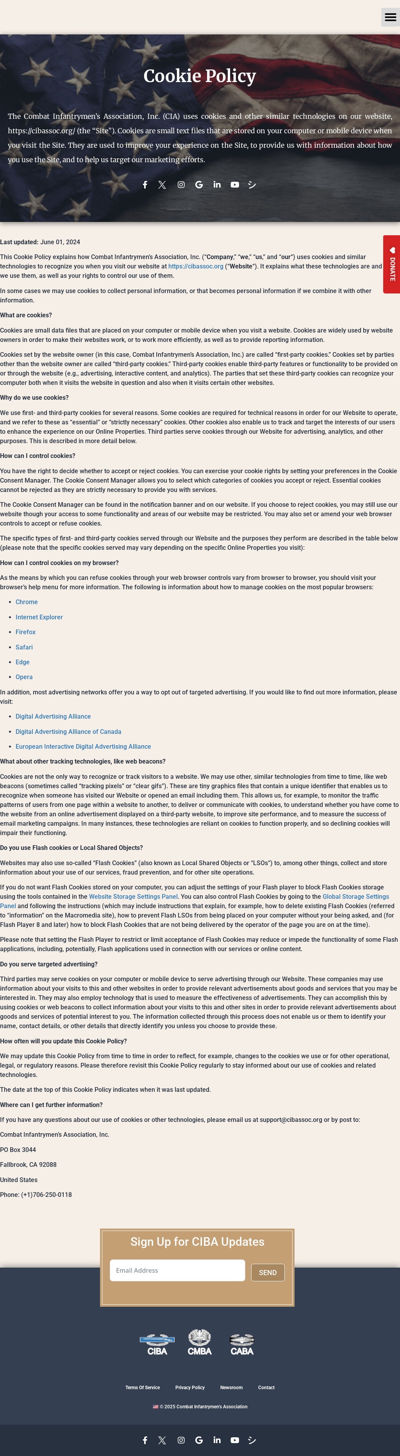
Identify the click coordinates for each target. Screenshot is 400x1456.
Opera (24, 677)
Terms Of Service (142, 1387)
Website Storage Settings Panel (133, 896)
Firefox (26, 632)
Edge (23, 662)
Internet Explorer (39, 617)
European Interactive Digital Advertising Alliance (83, 746)
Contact (266, 1387)
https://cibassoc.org (195, 266)
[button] (390, 17)
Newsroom (231, 1387)
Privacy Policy (190, 1387)
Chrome (27, 602)
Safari (24, 647)
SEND (268, 1272)
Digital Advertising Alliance (53, 716)
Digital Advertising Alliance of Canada (68, 731)
